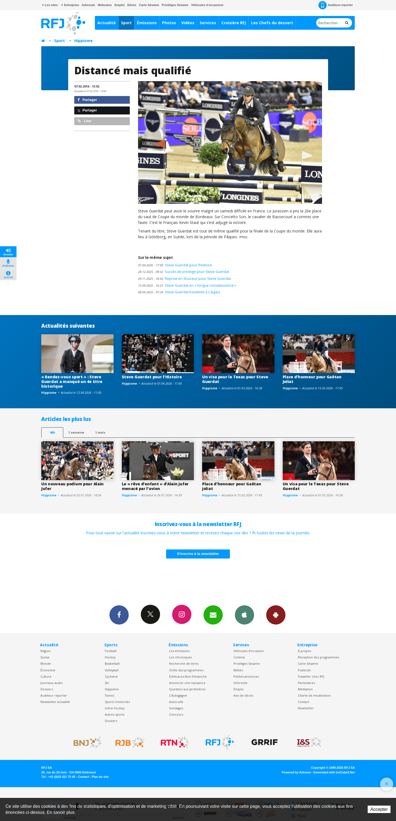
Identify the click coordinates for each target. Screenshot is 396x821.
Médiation (305, 689)
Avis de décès (243, 695)
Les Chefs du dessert (272, 22)
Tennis (109, 695)
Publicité (304, 670)
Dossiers (46, 689)
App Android (275, 614)
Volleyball (112, 670)
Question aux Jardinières (187, 689)
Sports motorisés (117, 702)
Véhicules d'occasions (207, 5)
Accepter (379, 809)
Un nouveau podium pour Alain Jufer (72, 486)
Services (208, 22)
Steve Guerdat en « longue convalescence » (187, 285)
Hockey (110, 657)
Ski (107, 683)
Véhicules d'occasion (248, 651)
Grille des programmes (186, 670)
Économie (47, 670)
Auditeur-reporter (335, 5)
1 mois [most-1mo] (100, 432)
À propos (304, 651)
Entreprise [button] (70, 5)
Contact (303, 702)
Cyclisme (111, 676)
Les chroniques (180, 657)
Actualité (106, 22)
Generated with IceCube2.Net (334, 772)
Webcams (105, 5)
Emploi (119, 5)
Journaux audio (51, 683)
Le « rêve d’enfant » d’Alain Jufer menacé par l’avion (155, 486)
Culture (45, 676)
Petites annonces (246, 676)
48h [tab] (52, 432)
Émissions (147, 22)
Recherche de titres (184, 663)
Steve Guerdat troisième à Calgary (179, 292)
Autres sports (114, 714)
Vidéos (187, 22)
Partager (87, 100)
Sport (126, 22)
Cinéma (239, 657)
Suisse (45, 657)
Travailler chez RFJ (311, 676)
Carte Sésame (149, 5)
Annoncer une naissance (187, 683)
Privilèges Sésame (175, 5)
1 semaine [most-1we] (76, 432)
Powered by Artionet (296, 772)
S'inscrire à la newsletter (198, 554)
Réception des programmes (318, 657)
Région (45, 651)
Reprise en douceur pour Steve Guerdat (184, 278)
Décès (131, 5)
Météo (238, 670)
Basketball (112, 663)
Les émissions (179, 651)
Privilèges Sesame (246, 663)
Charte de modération (314, 695)
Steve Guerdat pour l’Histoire (175, 265)
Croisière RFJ (233, 22)
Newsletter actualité (55, 702)
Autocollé (176, 702)
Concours (176, 714)
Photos (169, 22)
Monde (45, 663)
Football (111, 651)
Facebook (119, 614)
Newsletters (213, 614)
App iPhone (244, 614)
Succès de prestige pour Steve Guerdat (183, 271)
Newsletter (306, 708)
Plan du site (100, 776)
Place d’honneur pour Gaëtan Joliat (312, 379)
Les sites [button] (50, 5)
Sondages (176, 708)
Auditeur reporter (53, 695)
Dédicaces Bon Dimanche (188, 676)
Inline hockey (114, 708)
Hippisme (83, 40)
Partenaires (306, 683)
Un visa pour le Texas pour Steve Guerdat (235, 379)
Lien (84, 121)
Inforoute (88, 5)
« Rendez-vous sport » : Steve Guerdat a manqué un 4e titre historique (71, 381)
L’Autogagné (178, 695)
